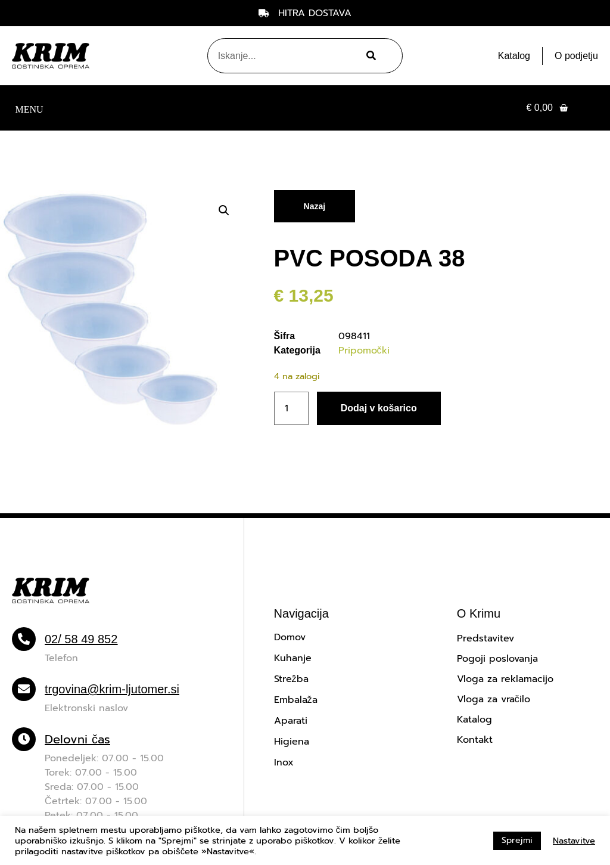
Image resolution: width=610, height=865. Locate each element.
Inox (284, 762)
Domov (290, 637)
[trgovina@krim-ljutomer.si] (24, 689)
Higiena (291, 742)
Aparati (290, 721)
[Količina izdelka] (291, 408)
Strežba (291, 679)
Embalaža (296, 700)
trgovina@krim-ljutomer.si (112, 689)
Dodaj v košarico (379, 408)
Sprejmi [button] (517, 840)
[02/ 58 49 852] (24, 639)
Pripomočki (364, 350)
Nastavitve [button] (574, 840)
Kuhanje (293, 658)
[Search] (369, 56)
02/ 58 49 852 (81, 639)
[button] (29, 108)
